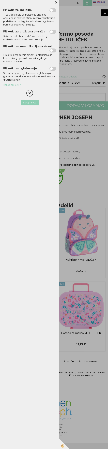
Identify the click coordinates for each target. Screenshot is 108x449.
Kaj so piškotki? (12, 84)
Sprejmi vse (29, 102)
